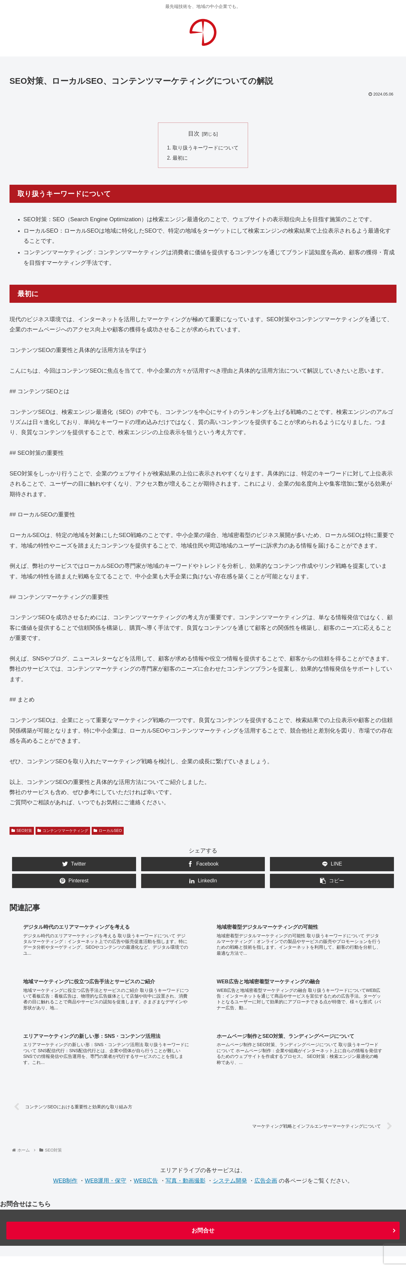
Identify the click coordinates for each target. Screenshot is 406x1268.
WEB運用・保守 (105, 1156)
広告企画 (265, 1156)
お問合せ (203, 1206)
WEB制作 (65, 1156)
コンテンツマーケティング (62, 831)
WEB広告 (146, 1156)
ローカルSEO (108, 831)
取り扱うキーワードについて (206, 148)
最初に (180, 158)
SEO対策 (21, 831)
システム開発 (230, 1156)
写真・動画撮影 (186, 1156)
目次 (194, 133)
